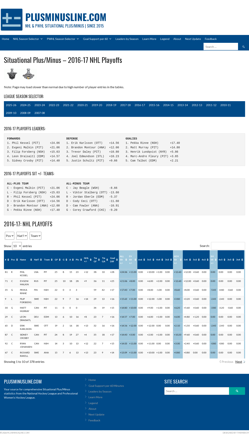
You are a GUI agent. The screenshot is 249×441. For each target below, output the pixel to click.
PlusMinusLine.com (65, 17)
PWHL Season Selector (63, 39)
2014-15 (168, 105)
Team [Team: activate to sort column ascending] (47, 259)
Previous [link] (227, 361)
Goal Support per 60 (97, 39)
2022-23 (54, 105)
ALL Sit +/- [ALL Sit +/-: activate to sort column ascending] (122, 259)
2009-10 (11, 113)
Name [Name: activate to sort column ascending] (23, 259)
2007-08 (39, 113)
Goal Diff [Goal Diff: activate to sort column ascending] (112, 260)
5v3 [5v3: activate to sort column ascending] (195, 259)
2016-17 (140, 105)
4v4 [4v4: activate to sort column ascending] (158, 259)
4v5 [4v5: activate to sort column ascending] (221, 259)
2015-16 (154, 105)
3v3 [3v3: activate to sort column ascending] (167, 259)
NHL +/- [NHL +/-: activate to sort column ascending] (86, 260)
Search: (222, 246)
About (177, 38)
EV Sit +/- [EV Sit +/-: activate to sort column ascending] (130, 259)
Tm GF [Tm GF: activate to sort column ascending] (95, 260)
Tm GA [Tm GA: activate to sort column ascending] (103, 260)
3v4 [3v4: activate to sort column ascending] (238, 259)
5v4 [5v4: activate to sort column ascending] (186, 259)
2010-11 (225, 105)
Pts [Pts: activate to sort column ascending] (77, 259)
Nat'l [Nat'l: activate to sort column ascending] (36, 259)
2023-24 (39, 105)
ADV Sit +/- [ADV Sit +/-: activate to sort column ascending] (176, 259)
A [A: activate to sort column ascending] (70, 259)
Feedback (211, 38)
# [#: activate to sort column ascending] (5, 259)
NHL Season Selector (28, 39)
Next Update (193, 38)
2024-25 (25, 105)
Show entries (18, 246)
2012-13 (197, 105)
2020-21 (82, 105)
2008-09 (25, 113)
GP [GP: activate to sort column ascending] (56, 259)
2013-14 (182, 105)
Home (5, 38)
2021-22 (68, 105)
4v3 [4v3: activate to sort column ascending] (204, 259)
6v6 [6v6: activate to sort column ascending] (140, 259)
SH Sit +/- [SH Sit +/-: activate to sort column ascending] (212, 259)
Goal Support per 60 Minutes (106, 385)
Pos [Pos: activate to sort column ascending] (13, 259)
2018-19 (111, 105)
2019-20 (97, 105)
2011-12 (211, 105)
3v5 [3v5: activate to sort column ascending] (229, 259)
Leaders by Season (127, 38)
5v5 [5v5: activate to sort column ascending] (149, 259)
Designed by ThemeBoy (236, 432)
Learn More (149, 38)
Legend (164, 38)
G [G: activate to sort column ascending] (63, 259)
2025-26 (11, 105)
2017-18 (125, 105)
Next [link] (238, 361)
